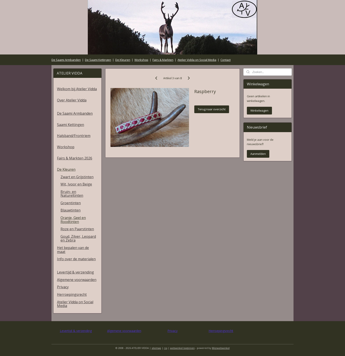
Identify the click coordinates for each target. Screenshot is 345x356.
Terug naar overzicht (212, 109)
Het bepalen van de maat (73, 249)
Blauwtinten (71, 210)
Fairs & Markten (162, 60)
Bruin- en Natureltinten (72, 193)
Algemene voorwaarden (76, 279)
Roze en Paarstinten (77, 229)
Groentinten (71, 202)
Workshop (141, 60)
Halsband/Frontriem (73, 135)
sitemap (156, 348)
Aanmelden (258, 154)
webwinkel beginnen (182, 348)
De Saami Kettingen (98, 60)
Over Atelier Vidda (71, 100)
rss (165, 348)
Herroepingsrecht (72, 294)
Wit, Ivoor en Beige (76, 184)
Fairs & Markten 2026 (74, 158)
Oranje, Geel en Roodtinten (73, 219)
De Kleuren (122, 60)
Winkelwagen (259, 110)
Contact (225, 60)
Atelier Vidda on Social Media (197, 60)
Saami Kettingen (70, 124)
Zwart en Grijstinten (77, 176)
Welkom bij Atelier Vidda (77, 88)
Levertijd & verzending (75, 272)
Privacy (63, 287)
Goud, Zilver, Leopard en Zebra (78, 238)
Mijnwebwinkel (221, 348)
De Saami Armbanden (66, 60)
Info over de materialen (76, 259)
